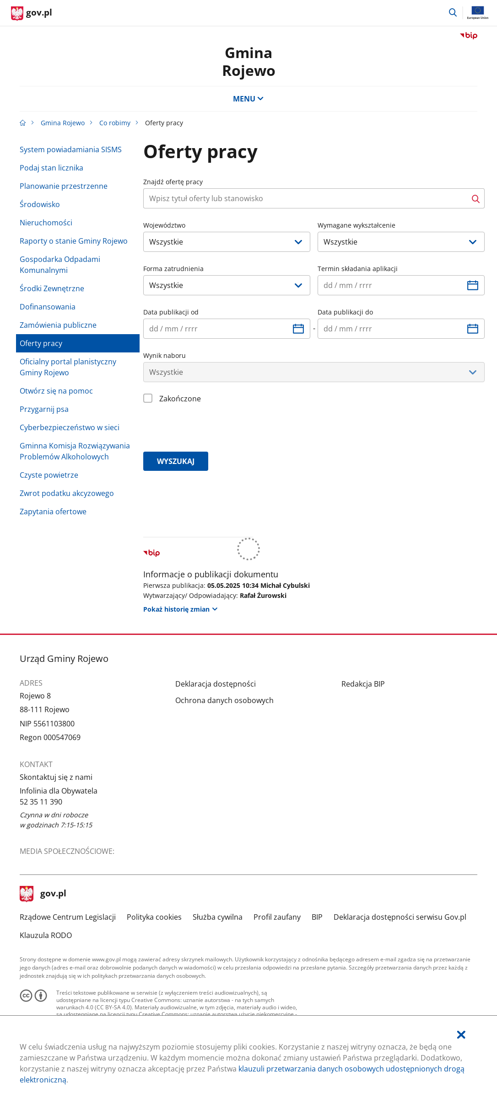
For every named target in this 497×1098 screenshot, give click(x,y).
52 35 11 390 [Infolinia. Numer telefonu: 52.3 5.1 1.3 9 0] (41, 802)
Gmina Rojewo (249, 61)
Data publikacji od (171, 312)
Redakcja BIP (363, 684)
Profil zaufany (277, 917)
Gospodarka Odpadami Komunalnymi (60, 264)
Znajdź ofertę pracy (173, 181)
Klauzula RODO (46, 935)
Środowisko (40, 204)
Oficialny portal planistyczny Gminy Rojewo (68, 367)
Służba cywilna (218, 917)
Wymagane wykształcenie (356, 225)
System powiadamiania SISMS (71, 149)
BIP (317, 917)
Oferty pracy (41, 343)
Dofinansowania (48, 307)
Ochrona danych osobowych (224, 700)
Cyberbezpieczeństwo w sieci (69, 427)
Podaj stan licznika (51, 168)
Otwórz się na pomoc (56, 391)
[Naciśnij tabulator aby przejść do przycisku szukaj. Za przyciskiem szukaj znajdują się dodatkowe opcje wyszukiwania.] (305, 198)
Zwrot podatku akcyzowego (67, 493)
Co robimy (114, 122)
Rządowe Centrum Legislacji (68, 917)
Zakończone (180, 399)
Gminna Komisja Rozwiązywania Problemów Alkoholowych (75, 451)
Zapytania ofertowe (53, 511)
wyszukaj (175, 461)
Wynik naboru (164, 355)
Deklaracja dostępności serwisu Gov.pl (400, 917)
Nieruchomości (46, 223)
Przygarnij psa (44, 409)
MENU (248, 99)
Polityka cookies (154, 917)
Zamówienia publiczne (58, 325)
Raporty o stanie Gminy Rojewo (74, 241)
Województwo (164, 225)
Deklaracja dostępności (215, 684)
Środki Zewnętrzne (52, 288)
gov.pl (43, 894)
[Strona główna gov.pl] (31, 13)
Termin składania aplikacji (358, 268)
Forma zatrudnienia (173, 268)
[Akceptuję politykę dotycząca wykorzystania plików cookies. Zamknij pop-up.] (461, 1035)
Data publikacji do (345, 312)
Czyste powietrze (49, 475)
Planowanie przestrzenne (64, 186)
